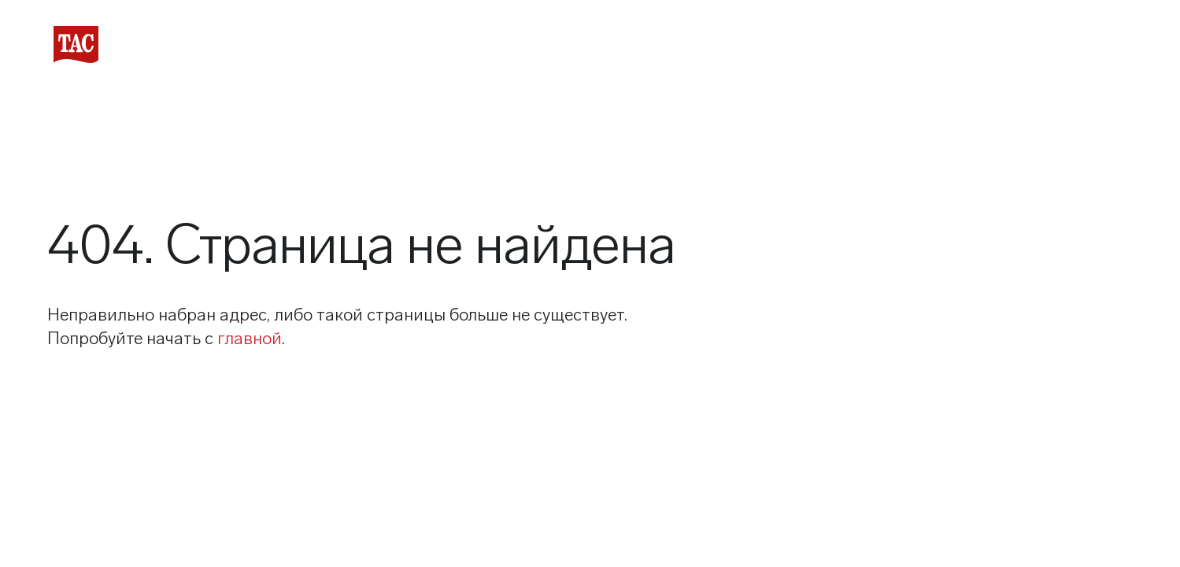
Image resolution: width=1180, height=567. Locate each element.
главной (249, 338)
